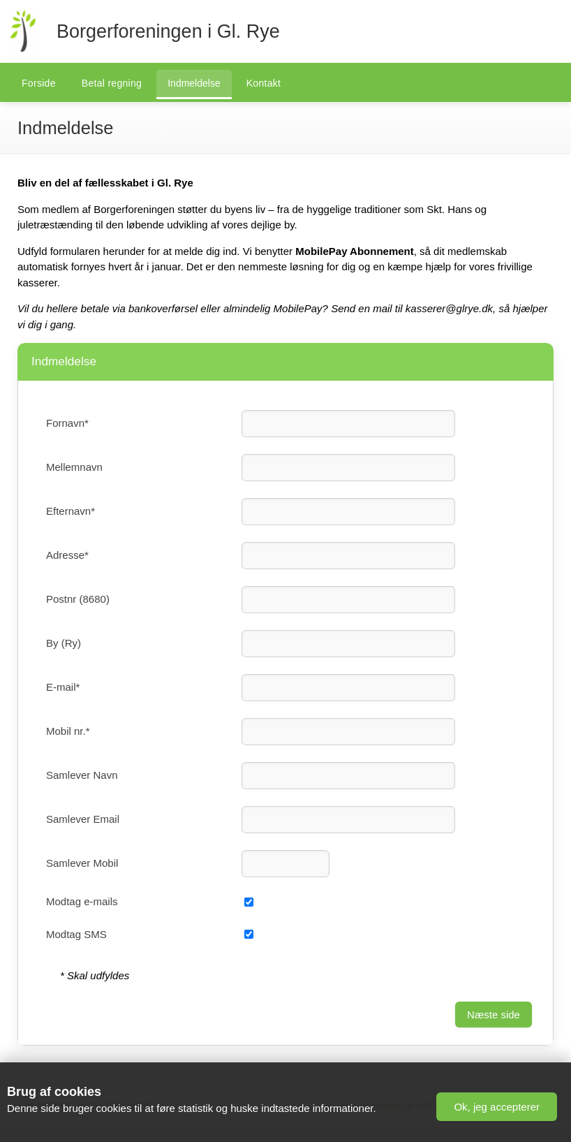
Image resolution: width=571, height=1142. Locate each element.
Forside (39, 83)
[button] (496, 1106)
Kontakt (263, 83)
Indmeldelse (194, 83)
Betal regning (112, 83)
